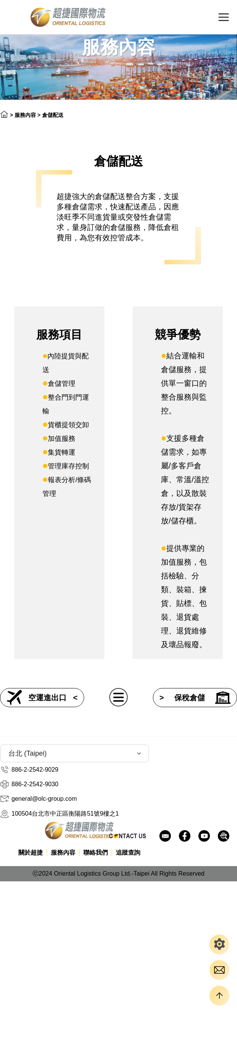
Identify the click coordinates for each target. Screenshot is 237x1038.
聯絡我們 (95, 852)
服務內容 (25, 115)
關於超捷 (30, 852)
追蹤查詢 (128, 852)
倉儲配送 (52, 115)
